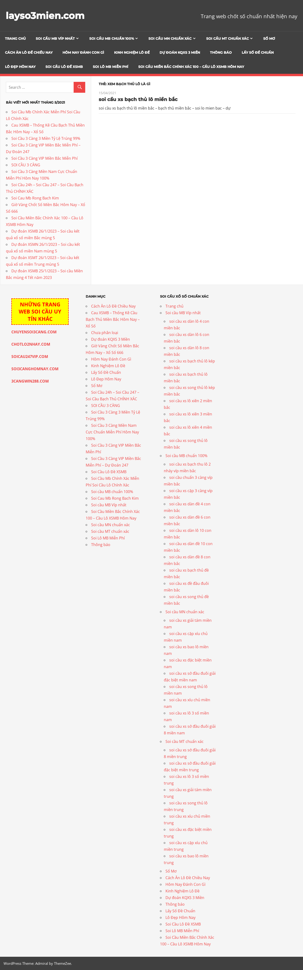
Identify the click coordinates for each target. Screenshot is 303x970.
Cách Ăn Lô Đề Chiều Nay (29, 52)
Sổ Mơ (269, 38)
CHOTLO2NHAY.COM (30, 344)
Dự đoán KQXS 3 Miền (180, 52)
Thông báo (221, 52)
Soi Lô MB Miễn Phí (110, 67)
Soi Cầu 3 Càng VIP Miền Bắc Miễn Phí (44, 158)
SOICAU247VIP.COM (29, 356)
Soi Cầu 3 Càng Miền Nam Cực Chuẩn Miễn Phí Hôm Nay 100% (112, 432)
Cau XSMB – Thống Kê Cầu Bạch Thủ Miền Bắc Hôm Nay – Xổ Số (113, 319)
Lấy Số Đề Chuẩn (258, 52)
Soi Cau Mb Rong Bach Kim (35, 198)
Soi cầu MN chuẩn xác (170, 38)
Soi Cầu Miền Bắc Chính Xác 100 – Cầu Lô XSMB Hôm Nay (191, 67)
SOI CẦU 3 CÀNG (25, 165)
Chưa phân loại (104, 332)
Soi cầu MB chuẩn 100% (111, 38)
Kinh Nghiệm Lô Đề (132, 52)
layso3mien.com (46, 15)
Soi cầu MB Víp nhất (55, 38)
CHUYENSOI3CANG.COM (34, 332)
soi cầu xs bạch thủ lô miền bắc (138, 99)
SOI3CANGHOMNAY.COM (34, 368)
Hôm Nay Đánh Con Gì (83, 52)
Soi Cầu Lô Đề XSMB (64, 67)
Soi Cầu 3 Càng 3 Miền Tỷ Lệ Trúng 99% (45, 138)
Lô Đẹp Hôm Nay (20, 67)
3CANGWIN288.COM (30, 381)
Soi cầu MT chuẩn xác (227, 38)
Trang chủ (15, 38)
